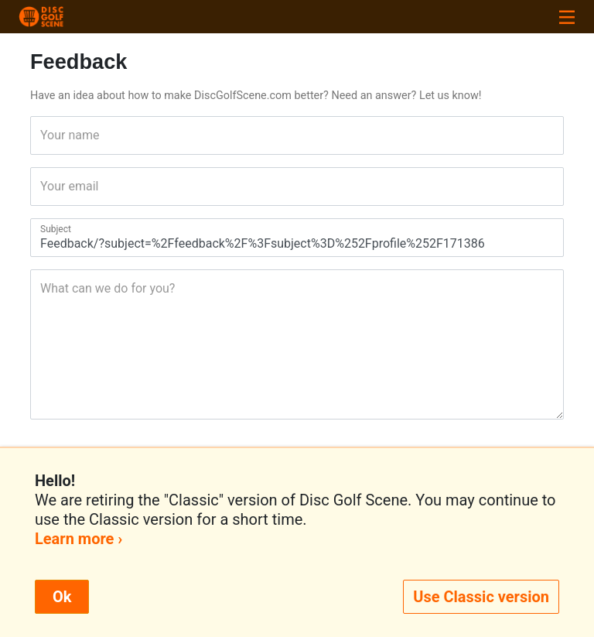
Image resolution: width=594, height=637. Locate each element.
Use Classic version (481, 596)
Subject (45, 229)
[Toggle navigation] (566, 16)
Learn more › (78, 538)
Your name (45, 135)
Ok (62, 596)
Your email (45, 186)
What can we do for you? (45, 288)
